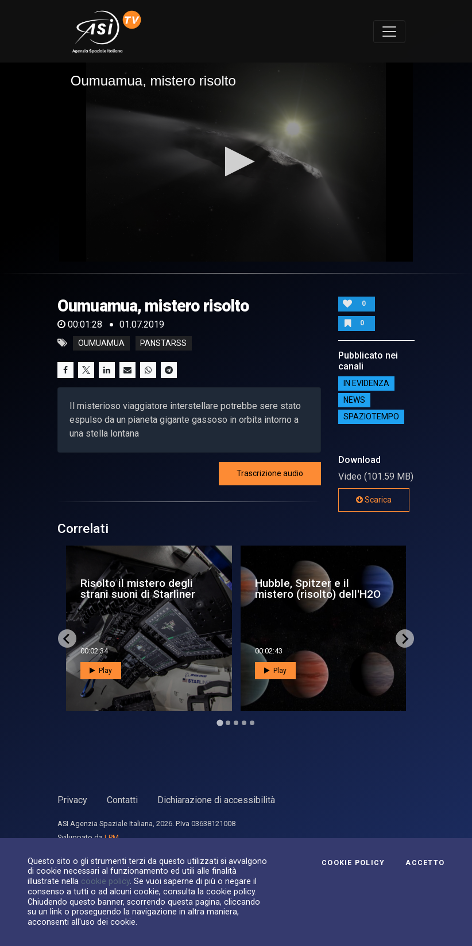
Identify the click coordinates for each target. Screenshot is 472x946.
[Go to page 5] (252, 723)
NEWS (354, 400)
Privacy (72, 800)
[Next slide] (405, 638)
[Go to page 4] (244, 723)
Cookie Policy (353, 862)
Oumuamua (101, 343)
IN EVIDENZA (366, 383)
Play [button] (101, 671)
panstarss (163, 343)
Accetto (424, 862)
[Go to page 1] (219, 723)
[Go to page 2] (228, 723)
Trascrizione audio (270, 473)
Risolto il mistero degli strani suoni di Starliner (137, 589)
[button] (236, 161)
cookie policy (105, 881)
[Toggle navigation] (389, 31)
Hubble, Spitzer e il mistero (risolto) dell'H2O (318, 589)
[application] (236, 162)
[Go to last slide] (67, 638)
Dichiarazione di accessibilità (216, 800)
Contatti (122, 800)
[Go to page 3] (236, 723)
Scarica (374, 499)
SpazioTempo (371, 417)
